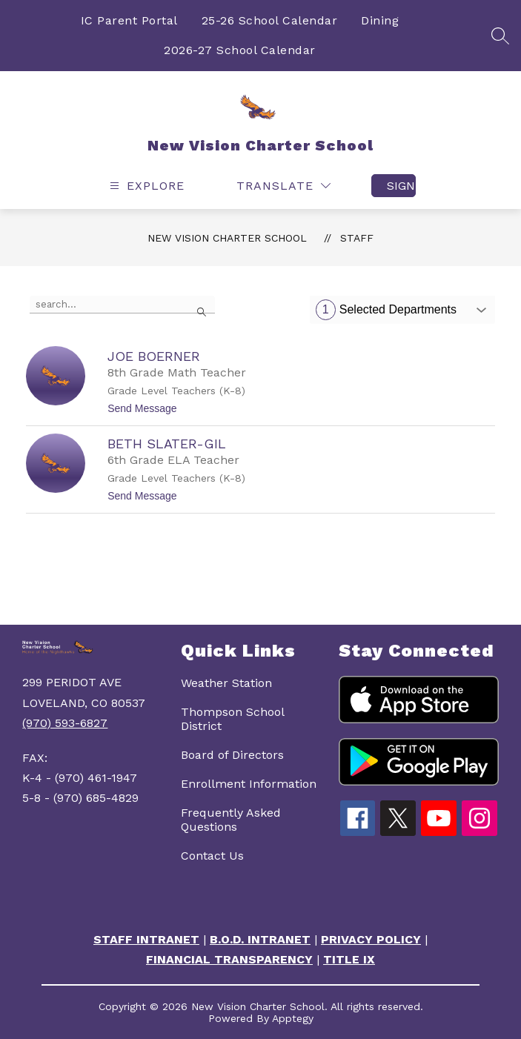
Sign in (401, 186)
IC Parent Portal (129, 20)
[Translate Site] (283, 185)
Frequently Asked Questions (231, 820)
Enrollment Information (248, 784)
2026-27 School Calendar (240, 50)
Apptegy (292, 1018)
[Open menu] (145, 185)
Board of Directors (232, 755)
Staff (357, 238)
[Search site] (500, 35)
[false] (122, 304)
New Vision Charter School (227, 238)
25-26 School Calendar (270, 20)
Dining (380, 20)
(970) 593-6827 (64, 723)
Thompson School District (232, 719)
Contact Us (212, 856)
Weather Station (226, 683)
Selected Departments (386, 309)
